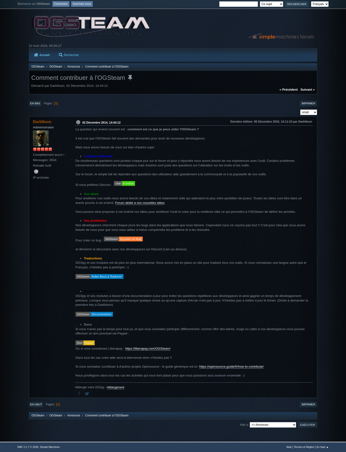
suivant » (308, 89)
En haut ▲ (322, 447)
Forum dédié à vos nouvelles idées (140, 203)
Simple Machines (50, 447)
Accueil (42, 55)
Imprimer (308, 103)
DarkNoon (42, 122)
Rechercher (69, 55)
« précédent (288, 89)
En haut (36, 404)
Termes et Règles (304, 447)
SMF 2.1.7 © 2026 (27, 447)
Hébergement (115, 387)
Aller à (244, 424)
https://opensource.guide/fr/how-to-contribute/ (231, 366)
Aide (289, 447)
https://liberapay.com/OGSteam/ (148, 348)
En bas (35, 103)
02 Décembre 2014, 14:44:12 (101, 122)
